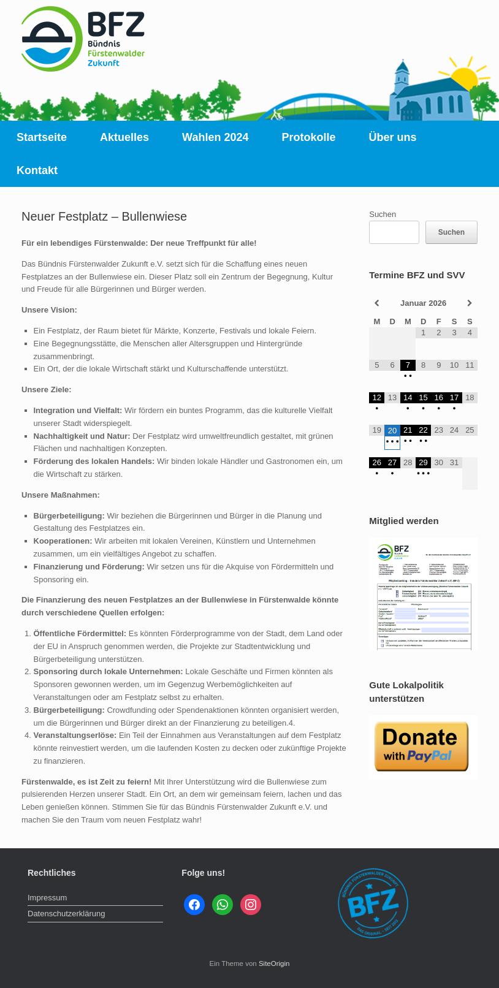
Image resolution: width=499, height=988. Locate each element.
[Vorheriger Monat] (376, 303)
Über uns (393, 137)
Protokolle (308, 137)
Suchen (382, 214)
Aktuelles (124, 137)
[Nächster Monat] (470, 303)
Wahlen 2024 (215, 137)
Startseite (42, 137)
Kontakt (37, 170)
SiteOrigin (274, 963)
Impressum (47, 897)
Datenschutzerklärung (66, 913)
